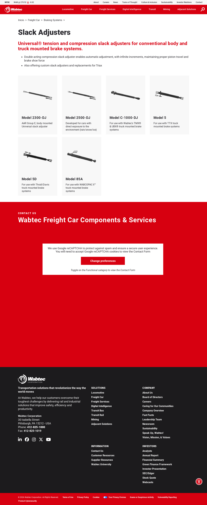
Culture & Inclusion (149, 2)
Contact (199, 2)
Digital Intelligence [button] (132, 9)
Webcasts (147, 481)
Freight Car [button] (86, 9)
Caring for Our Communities (157, 405)
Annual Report (150, 455)
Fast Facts (148, 414)
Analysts (147, 450)
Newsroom (148, 423)
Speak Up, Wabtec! (152, 432)
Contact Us (97, 450)
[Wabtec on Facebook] (27, 439)
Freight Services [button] (107, 9)
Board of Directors (152, 396)
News (115, 2)
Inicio (21, 20)
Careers (106, 2)
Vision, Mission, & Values (156, 437)
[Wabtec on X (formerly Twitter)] (41, 439)
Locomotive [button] (68, 9)
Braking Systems (53, 20)
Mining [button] (166, 9)
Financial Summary (153, 459)
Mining (95, 419)
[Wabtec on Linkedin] (20, 439)
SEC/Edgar (148, 473)
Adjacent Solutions (101, 423)
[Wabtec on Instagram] (34, 439)
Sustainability (167, 2)
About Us (147, 392)
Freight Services (100, 401)
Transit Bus (97, 410)
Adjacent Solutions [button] (186, 9)
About (96, 2)
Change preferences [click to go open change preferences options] (103, 260)
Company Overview (153, 410)
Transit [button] (152, 9)
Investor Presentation (154, 468)
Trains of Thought (129, 2)
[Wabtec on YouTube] (48, 439)
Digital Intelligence (101, 405)
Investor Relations (184, 2)
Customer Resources (102, 455)
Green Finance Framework (157, 464)
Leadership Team (152, 419)
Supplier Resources (102, 459)
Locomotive (97, 392)
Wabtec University (101, 464)
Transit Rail (97, 414)
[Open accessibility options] (199, 481)
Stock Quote (149, 477)
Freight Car (34, 20)
